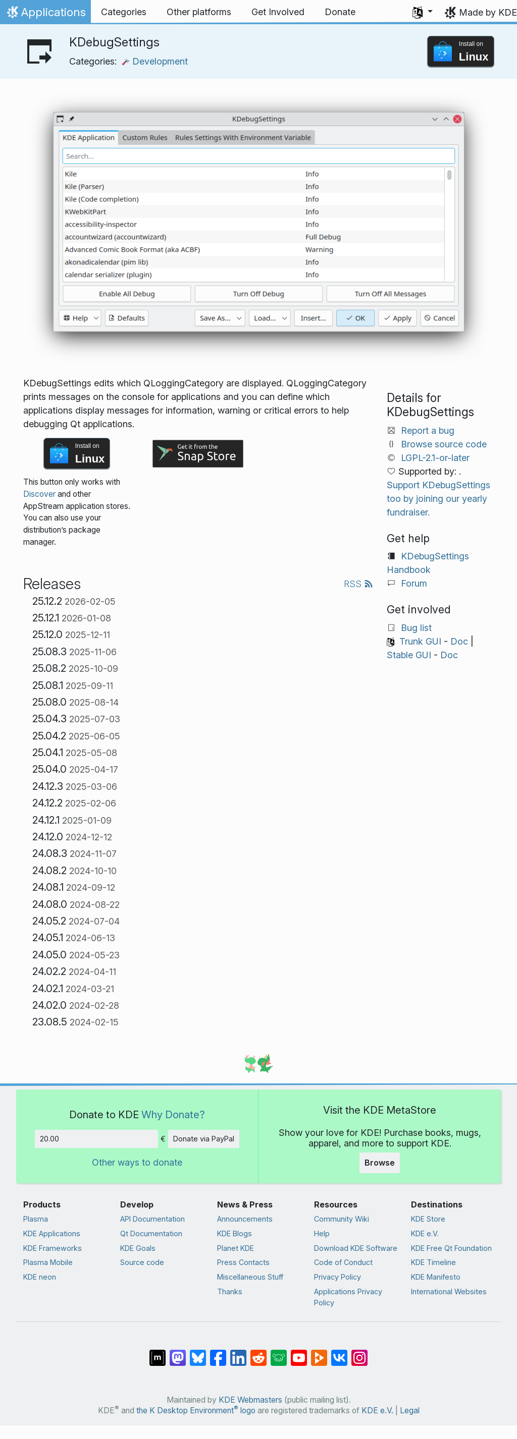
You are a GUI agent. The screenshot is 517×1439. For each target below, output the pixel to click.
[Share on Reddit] (258, 1353)
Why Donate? (173, 1114)
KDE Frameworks (52, 1248)
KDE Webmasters (250, 1400)
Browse (380, 1163)
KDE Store (428, 1219)
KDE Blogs (234, 1233)
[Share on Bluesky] (198, 1353)
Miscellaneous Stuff (250, 1277)
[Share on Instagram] (359, 1353)
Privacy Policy (337, 1277)
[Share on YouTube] (299, 1353)
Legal (410, 1410)
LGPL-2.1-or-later (435, 457)
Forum (414, 583)
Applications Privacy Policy (348, 1297)
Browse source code (444, 444)
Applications (45, 14)
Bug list (416, 627)
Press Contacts (243, 1262)
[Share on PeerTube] (319, 1353)
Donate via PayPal (203, 1138)
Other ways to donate (137, 1162)
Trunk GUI (420, 641)
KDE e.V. (425, 1233)
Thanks (229, 1291)
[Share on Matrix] (157, 1353)
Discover (39, 494)
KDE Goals (138, 1248)
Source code (142, 1262)
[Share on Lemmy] (279, 1353)
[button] (422, 12)
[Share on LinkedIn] (238, 1353)
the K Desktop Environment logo (195, 1410)
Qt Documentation (151, 1233)
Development (155, 61)
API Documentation (152, 1219)
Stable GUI (409, 655)
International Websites (449, 1291)
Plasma (35, 1219)
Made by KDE (488, 12)
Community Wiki (341, 1219)
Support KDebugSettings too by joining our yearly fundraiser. (438, 498)
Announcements (245, 1219)
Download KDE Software (355, 1248)
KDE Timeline (433, 1262)
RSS (358, 584)
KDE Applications (51, 1233)
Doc (459, 641)
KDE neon (39, 1277)
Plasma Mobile (48, 1262)
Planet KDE (235, 1248)
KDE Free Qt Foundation (451, 1248)
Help (322, 1233)
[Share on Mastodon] (178, 1353)
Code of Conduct (343, 1262)
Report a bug (427, 430)
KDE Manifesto (435, 1277)
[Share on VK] (339, 1353)
